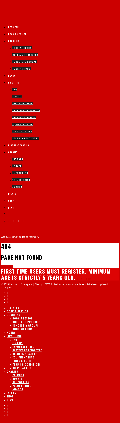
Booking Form (21, 68)
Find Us (17, 96)
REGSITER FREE (85, 278)
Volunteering (21, 179)
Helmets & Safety (24, 117)
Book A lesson (22, 47)
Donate (17, 165)
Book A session (17, 33)
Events (12, 193)
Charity (13, 152)
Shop (11, 200)
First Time (14, 82)
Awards (17, 186)
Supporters (20, 172)
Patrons (17, 159)
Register (13, 27)
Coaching (13, 40)
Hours (12, 75)
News (11, 207)
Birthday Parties (18, 145)
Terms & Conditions (25, 138)
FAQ (14, 89)
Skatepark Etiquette (26, 110)
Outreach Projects (25, 54)
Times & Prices (22, 131)
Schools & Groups (24, 61)
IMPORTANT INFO (22, 103)
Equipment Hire (22, 124)
